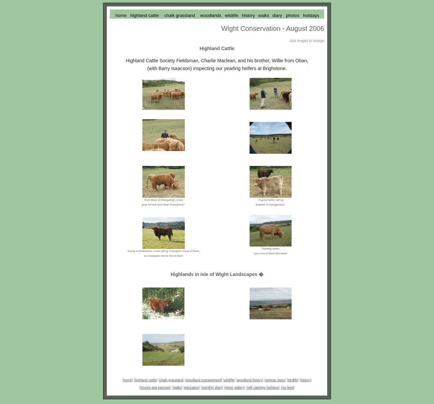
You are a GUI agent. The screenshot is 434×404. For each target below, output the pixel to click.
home (127, 380)
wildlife (229, 380)
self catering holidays (263, 387)
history (306, 380)
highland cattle (146, 380)
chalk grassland (171, 380)
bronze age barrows (155, 387)
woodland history (249, 380)
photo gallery (234, 387)
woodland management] (204, 380)
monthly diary (212, 387)
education (191, 387)
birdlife (293, 380)
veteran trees (275, 380)
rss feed (288, 387)
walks (177, 387)
